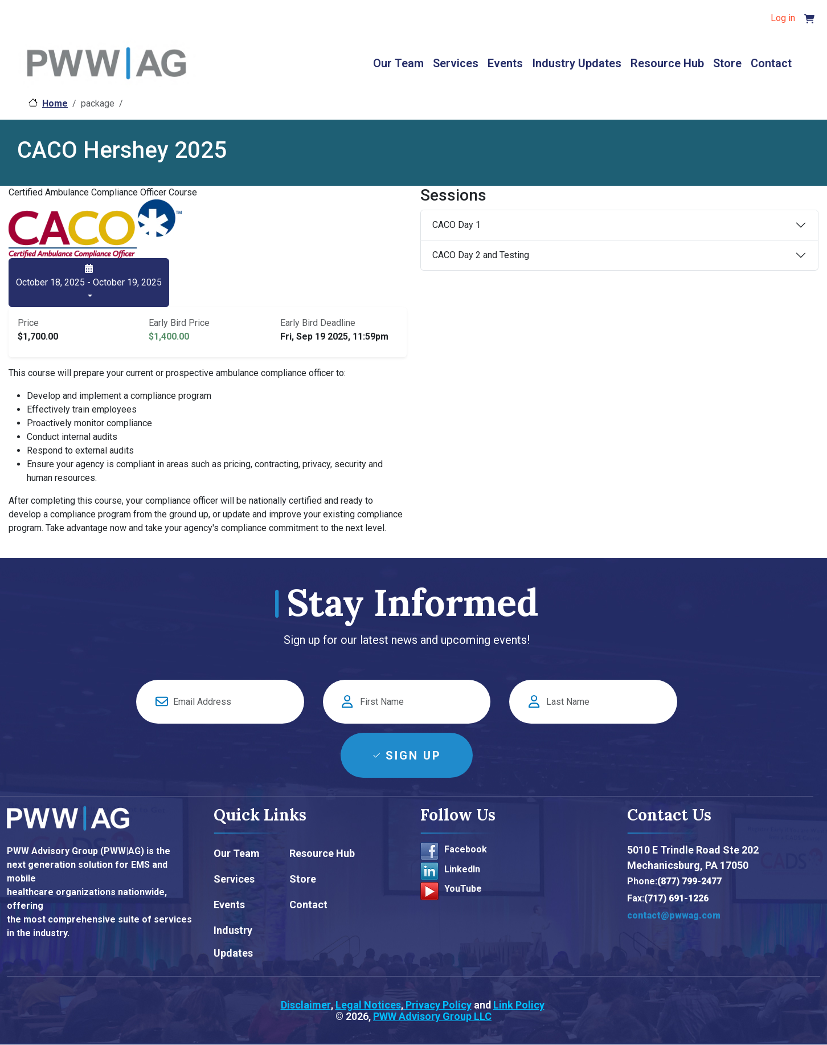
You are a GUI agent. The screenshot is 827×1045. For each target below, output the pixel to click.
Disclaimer (306, 1005)
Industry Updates (576, 63)
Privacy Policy (437, 1005)
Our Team (398, 63)
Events (505, 63)
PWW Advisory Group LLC (432, 1016)
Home (55, 103)
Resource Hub (667, 63)
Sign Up (413, 755)
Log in (783, 18)
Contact (771, 63)
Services (455, 63)
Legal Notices (368, 1005)
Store (727, 63)
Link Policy (518, 1005)
